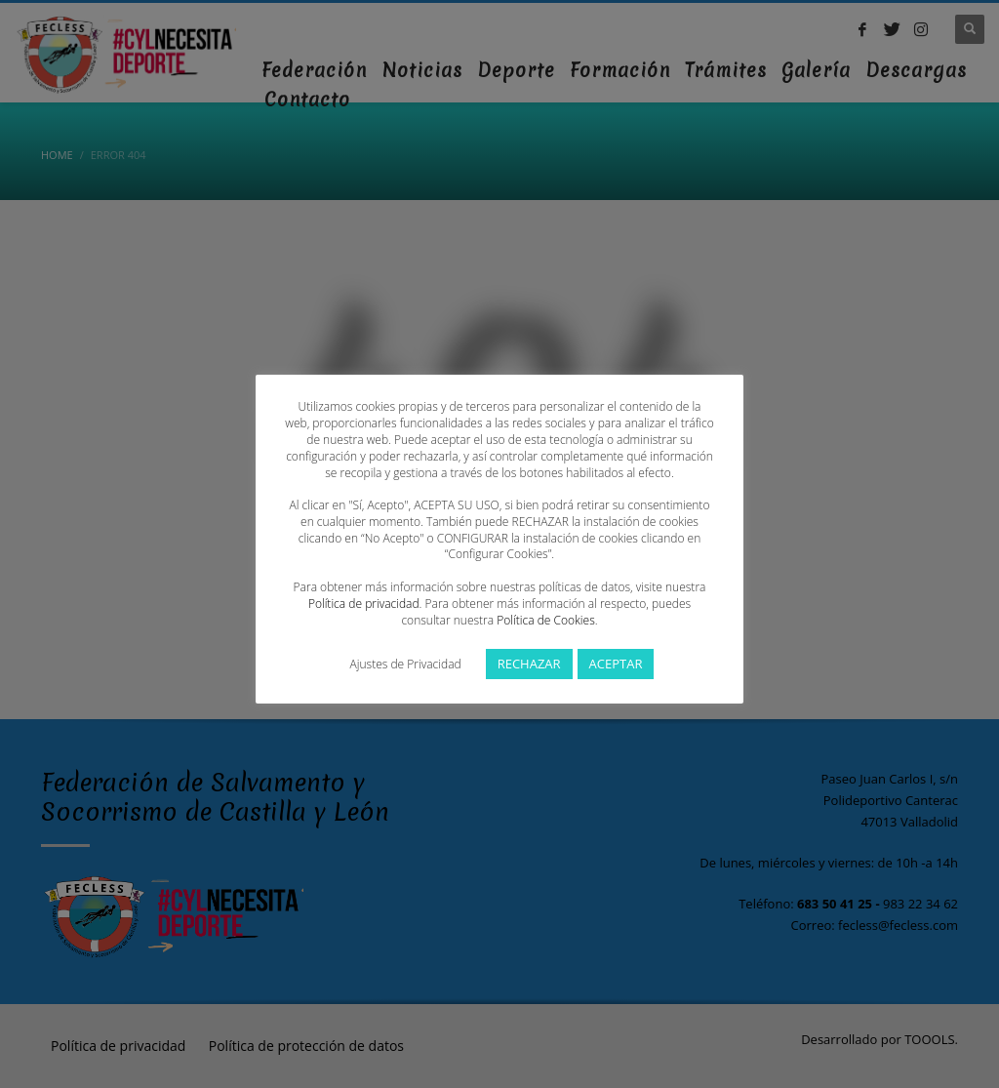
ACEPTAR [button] (616, 663)
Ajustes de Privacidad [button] (405, 664)
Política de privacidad (364, 603)
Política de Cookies (545, 620)
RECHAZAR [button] (529, 663)
